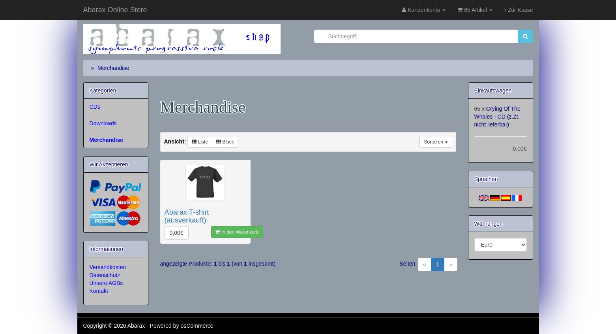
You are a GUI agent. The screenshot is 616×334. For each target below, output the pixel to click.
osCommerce (196, 326)
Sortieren (435, 142)
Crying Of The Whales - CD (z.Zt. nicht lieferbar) (497, 117)
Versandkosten (108, 267)
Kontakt (99, 291)
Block (225, 142)
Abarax (136, 326)
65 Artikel (474, 10)
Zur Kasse (518, 10)
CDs (95, 107)
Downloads (103, 123)
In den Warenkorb (236, 232)
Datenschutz (105, 275)
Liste (200, 142)
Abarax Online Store (115, 10)
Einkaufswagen (493, 90)
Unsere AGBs (106, 283)
